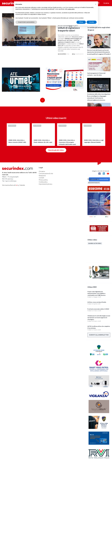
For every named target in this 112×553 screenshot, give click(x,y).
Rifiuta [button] (81, 22)
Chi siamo (42, 171)
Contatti (41, 178)
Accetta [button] (91, 22)
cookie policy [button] (71, 9)
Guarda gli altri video (56, 150)
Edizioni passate (93, 182)
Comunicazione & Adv (46, 173)
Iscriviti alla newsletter (99, 335)
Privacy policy (43, 180)
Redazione (42, 175)
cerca (106, 3)
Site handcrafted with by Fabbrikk (13, 185)
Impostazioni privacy (45, 184)
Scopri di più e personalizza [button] (26, 22)
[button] (95, 4)
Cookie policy (43, 182)
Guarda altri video (94, 243)
